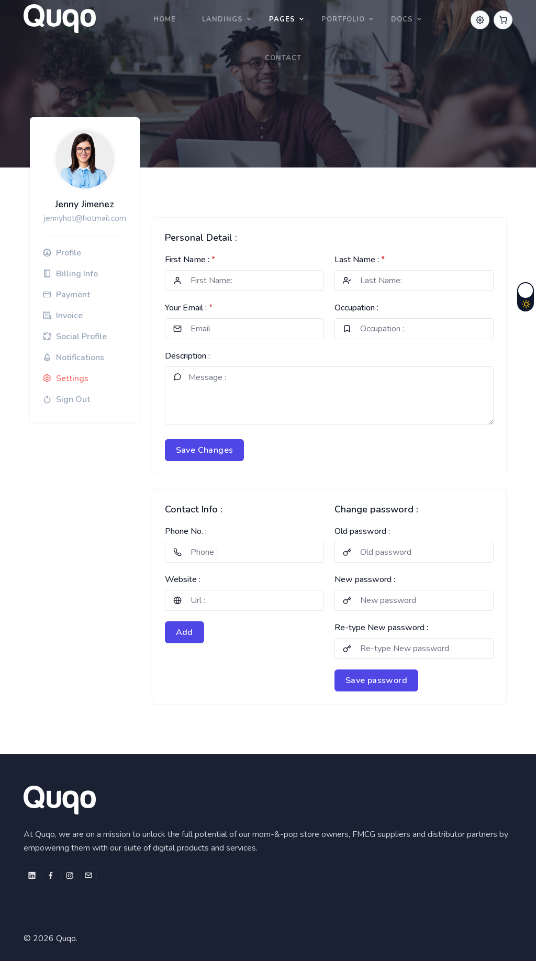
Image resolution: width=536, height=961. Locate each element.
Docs (402, 19)
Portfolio (343, 19)
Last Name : (359, 259)
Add (184, 632)
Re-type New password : (381, 627)
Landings (222, 19)
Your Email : (189, 308)
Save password (376, 680)
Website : (182, 579)
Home (164, 19)
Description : (187, 356)
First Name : (190, 259)
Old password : (362, 531)
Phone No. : (186, 531)
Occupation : (356, 308)
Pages (282, 19)
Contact (283, 58)
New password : (364, 579)
